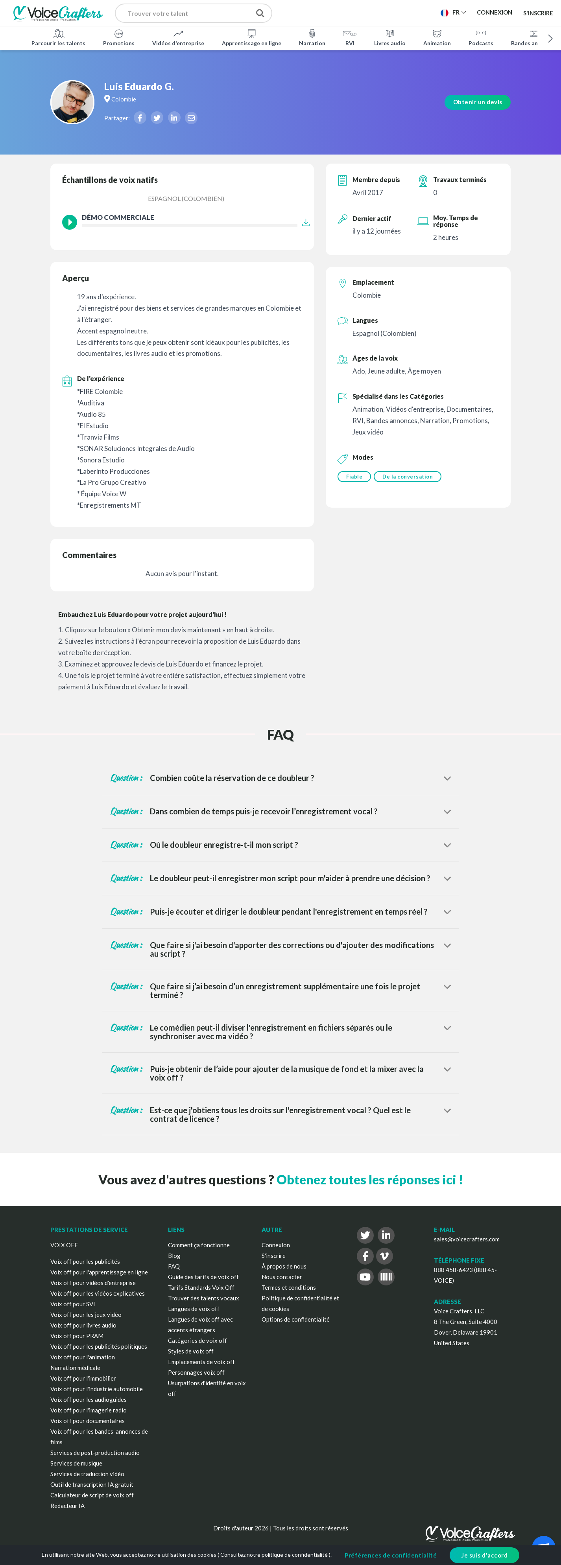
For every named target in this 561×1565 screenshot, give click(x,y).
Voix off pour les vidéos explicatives (97, 1293)
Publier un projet (323, 12)
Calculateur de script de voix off (92, 1495)
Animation (437, 37)
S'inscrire (538, 12)
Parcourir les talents (58, 37)
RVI (349, 37)
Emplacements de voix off (201, 1361)
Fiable (354, 476)
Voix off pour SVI (72, 1303)
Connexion (276, 1244)
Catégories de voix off (197, 1340)
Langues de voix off (194, 1308)
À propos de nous (284, 1266)
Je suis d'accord (484, 1555)
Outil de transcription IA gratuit (91, 1484)
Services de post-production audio (95, 1452)
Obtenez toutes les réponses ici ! (370, 1179)
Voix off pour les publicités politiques (98, 1346)
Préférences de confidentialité (391, 1555)
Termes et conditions (289, 1287)
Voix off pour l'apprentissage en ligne (99, 1272)
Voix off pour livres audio (83, 1325)
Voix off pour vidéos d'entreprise (93, 1282)
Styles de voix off (191, 1351)
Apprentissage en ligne (251, 37)
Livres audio (390, 37)
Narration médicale (75, 1367)
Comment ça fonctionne (199, 1244)
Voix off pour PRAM (76, 1335)
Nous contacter (282, 1276)
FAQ (174, 1266)
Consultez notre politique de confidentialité (274, 1554)
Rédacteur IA (67, 1505)
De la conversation (409, 476)
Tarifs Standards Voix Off (201, 1287)
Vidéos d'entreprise (178, 37)
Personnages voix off (196, 1372)
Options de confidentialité (296, 1319)
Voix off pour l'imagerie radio (88, 1410)
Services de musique (76, 1463)
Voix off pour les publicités (85, 1261)
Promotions (119, 37)
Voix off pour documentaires (87, 1420)
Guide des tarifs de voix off (203, 1276)
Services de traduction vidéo (87, 1473)
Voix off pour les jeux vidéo (86, 1314)
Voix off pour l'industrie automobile (96, 1388)
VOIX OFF (64, 1244)
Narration (312, 37)
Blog (174, 1255)
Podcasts (481, 37)
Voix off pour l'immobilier (83, 1378)
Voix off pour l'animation (82, 1357)
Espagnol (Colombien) (186, 198)
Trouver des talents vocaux (203, 1298)
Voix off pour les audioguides (88, 1399)
